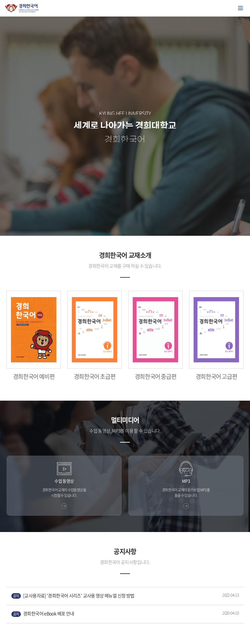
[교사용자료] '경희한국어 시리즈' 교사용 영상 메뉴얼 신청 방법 (72, 595)
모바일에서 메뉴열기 (240, 8)
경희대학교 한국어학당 (22, 8)
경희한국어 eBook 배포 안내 (42, 613)
